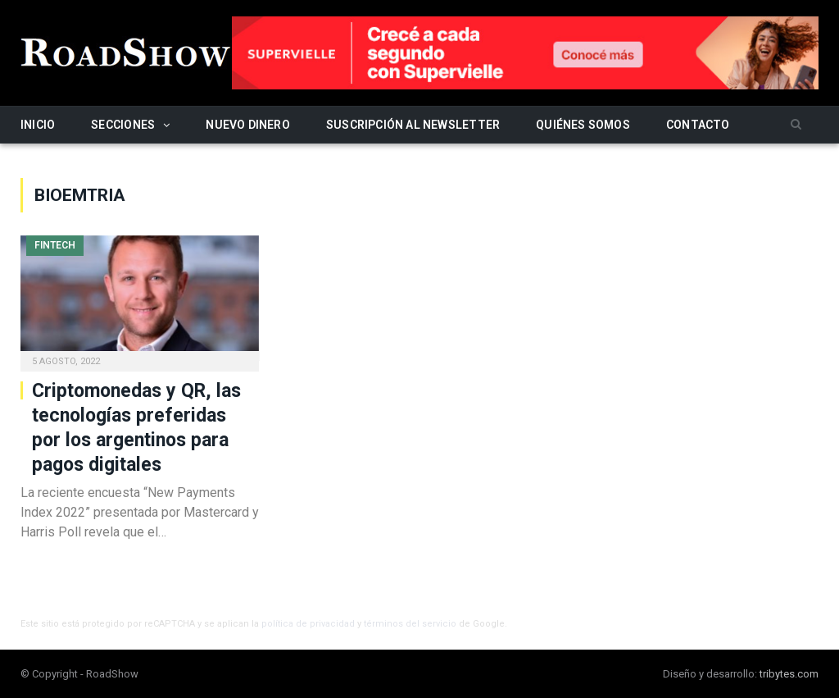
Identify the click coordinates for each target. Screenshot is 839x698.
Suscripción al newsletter (413, 124)
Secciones (123, 124)
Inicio (37, 124)
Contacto (698, 124)
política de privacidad (308, 623)
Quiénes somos (583, 124)
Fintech (54, 245)
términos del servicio (410, 623)
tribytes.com (789, 674)
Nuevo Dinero (248, 124)
